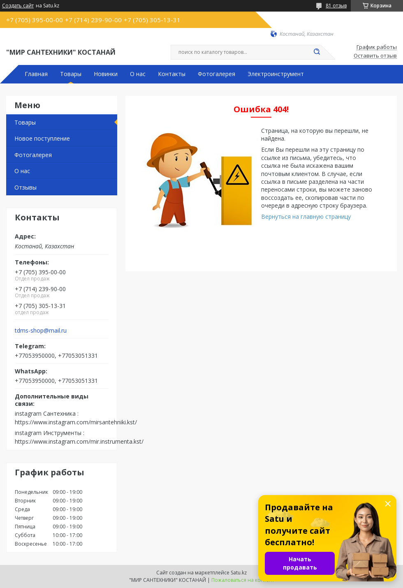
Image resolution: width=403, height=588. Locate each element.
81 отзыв (336, 5)
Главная (36, 74)
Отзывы (25, 187)
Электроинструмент (276, 74)
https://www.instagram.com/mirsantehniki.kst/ (76, 422)
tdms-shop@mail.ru (41, 330)
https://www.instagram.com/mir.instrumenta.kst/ (79, 441)
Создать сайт (18, 6)
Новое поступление (42, 138)
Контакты (171, 74)
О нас (138, 74)
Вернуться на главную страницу (306, 216)
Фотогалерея (216, 74)
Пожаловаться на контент (242, 579)
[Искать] (316, 52)
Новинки (106, 74)
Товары (70, 74)
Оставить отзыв (375, 56)
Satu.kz (239, 572)
